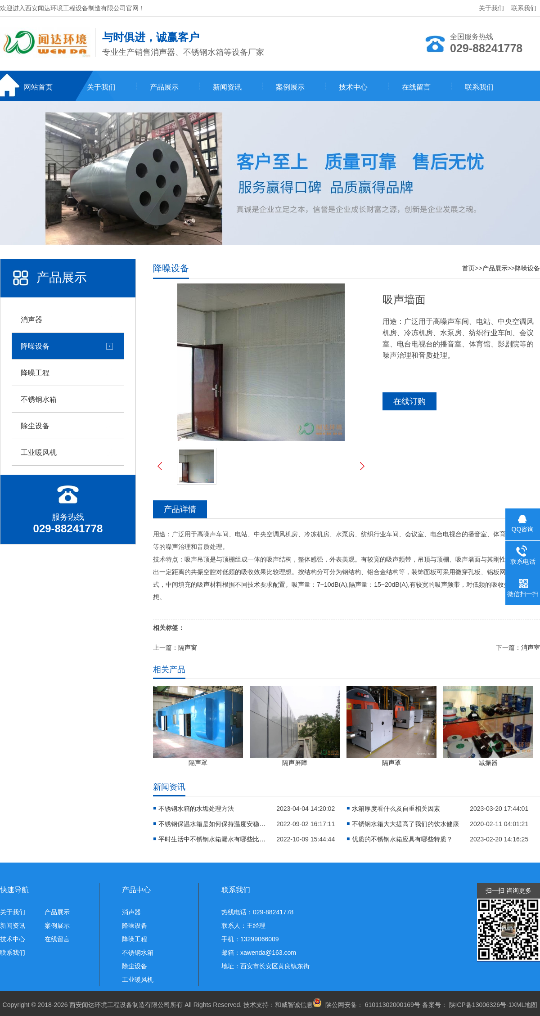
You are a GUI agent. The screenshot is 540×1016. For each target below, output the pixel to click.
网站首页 (38, 87)
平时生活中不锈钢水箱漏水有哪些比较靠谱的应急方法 (212, 839)
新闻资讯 (227, 87)
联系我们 (523, 8)
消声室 (530, 647)
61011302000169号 (391, 1004)
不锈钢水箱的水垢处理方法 (196, 808)
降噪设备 (35, 346)
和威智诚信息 (294, 1004)
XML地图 (525, 1004)
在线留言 (416, 87)
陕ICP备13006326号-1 (480, 1004)
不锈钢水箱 (39, 399)
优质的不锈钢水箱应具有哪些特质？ (402, 839)
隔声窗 (187, 647)
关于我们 (491, 8)
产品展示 (164, 87)
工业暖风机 (39, 452)
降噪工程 (35, 373)
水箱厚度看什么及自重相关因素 (396, 808)
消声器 (31, 319)
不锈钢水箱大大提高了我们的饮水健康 (405, 823)
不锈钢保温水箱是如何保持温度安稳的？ (212, 823)
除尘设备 (35, 426)
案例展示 (290, 87)
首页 (468, 268)
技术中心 (353, 87)
